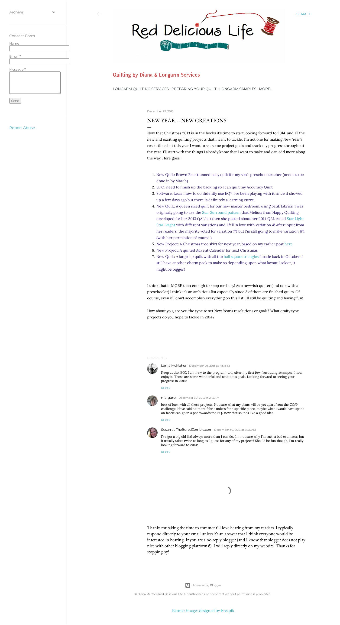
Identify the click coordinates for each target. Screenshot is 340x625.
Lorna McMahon (174, 365)
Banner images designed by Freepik (203, 610)
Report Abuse (22, 128)
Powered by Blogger (203, 585)
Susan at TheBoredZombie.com (186, 429)
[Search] (303, 13)
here (289, 244)
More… (265, 89)
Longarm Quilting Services (141, 89)
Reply (165, 388)
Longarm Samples (237, 89)
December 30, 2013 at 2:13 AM (198, 397)
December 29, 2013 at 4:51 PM (209, 365)
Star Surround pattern (221, 212)
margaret (169, 397)
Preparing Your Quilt (194, 89)
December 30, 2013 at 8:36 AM (235, 429)
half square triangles (241, 256)
